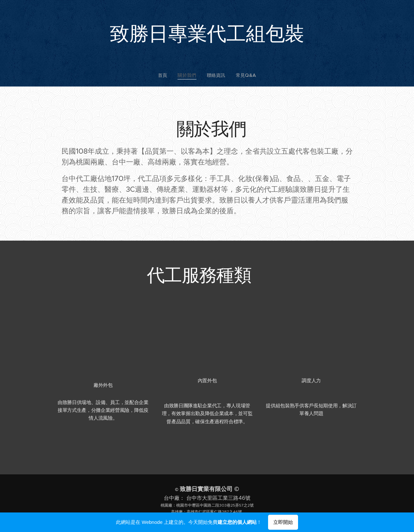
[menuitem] (167, 75)
